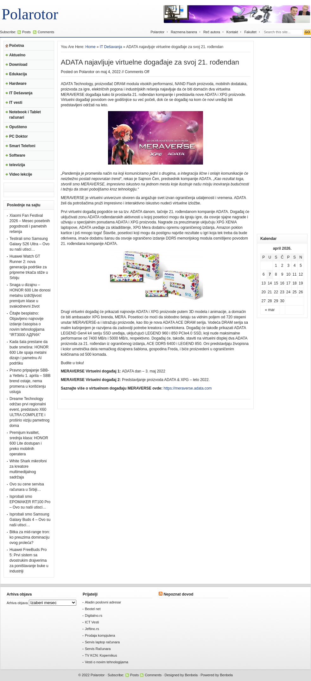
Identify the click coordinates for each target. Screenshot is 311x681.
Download (18, 64)
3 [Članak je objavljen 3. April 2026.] (288, 265)
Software (17, 155)
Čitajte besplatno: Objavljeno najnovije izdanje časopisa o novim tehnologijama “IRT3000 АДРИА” (27, 324)
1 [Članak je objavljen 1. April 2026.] (276, 265)
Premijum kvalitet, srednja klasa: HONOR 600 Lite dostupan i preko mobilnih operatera (29, 443)
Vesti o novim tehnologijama (106, 662)
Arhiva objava (17, 603)
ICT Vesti (92, 622)
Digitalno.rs (93, 615)
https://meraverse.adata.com (188, 388)
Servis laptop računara (102, 642)
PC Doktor (18, 136)
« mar (270, 310)
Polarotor (30, 14)
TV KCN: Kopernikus (101, 655)
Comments (46, 32)
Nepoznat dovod (178, 594)
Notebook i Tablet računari (25, 115)
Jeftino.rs (92, 629)
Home (91, 47)
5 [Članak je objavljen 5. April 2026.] (301, 265)
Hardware (18, 83)
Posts (26, 32)
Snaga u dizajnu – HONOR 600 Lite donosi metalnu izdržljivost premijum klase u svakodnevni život (30, 296)
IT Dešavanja (20, 93)
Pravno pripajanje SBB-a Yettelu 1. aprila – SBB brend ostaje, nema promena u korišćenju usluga (30, 381)
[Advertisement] (282, 136)
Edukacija (18, 74)
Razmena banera (184, 32)
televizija (17, 165)
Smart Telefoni (22, 146)
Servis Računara (98, 649)
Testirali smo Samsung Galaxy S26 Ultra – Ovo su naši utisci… (29, 244)
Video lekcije (20, 174)
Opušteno (18, 127)
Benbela (191, 675)
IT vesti (15, 102)
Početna (16, 45)
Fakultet (250, 32)
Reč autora (211, 32)
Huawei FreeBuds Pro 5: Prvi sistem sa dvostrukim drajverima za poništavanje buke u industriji (29, 560)
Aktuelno (17, 55)
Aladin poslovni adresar (103, 602)
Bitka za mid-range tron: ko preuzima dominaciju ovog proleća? (30, 537)
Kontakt (232, 32)
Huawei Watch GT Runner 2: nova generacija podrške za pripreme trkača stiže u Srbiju (29, 267)
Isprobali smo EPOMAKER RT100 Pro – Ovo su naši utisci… (30, 501)
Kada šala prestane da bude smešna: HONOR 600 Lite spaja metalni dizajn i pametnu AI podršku (29, 352)
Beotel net (93, 609)
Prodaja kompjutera (100, 635)
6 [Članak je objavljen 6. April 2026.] (264, 274)
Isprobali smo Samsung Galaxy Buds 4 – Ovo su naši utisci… (30, 519)
